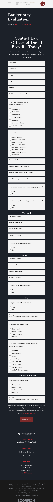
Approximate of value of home (19, 166)
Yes (13, 191)
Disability (15, 350)
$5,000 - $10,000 (18, 140)
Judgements (16, 115)
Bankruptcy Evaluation (26, 452)
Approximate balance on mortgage (21, 172)
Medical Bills (16, 112)
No (13, 194)
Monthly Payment (15, 235)
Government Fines (18, 123)
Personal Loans (17, 126)
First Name (12, 62)
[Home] (26, 434)
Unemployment (17, 367)
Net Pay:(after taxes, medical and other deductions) (23, 315)
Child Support (16, 364)
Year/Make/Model (15, 216)
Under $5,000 (17, 137)
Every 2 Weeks (17, 331)
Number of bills (14, 160)
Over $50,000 (17, 155)
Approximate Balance (16, 229)
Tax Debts (15, 120)
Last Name (12, 69)
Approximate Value (15, 222)
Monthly (15, 336)
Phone (11, 75)
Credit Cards (16, 109)
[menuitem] (17, 495)
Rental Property (17, 359)
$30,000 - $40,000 (19, 150)
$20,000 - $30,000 (19, 147)
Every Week (16, 329)
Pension (14, 356)
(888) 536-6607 (26, 442)
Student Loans (17, 117)
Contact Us (26, 456)
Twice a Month (17, 334)
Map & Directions (26, 473)
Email (10, 81)
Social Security (17, 353)
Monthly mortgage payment (18, 179)
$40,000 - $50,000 (19, 152)
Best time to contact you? (18, 94)
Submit (26, 419)
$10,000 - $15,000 (18, 142)
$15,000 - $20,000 (18, 145)
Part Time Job (16, 362)
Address (12, 87)
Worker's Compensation (20, 370)
